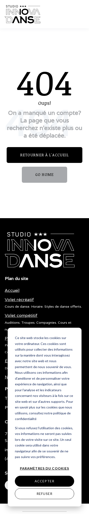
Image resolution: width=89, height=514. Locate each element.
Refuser (44, 494)
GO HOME (44, 174)
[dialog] (44, 417)
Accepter (44, 481)
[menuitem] (12, 290)
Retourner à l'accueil (44, 154)
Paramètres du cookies (44, 468)
